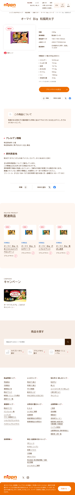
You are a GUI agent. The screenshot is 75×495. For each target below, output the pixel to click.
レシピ (37, 2)
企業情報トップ (57, 404)
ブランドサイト (10, 255)
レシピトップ (32, 378)
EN (56, 5)
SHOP (62, 5)
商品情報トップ (10, 378)
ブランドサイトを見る (57, 89)
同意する (65, 488)
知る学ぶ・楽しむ (34, 5)
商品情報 (29, 2)
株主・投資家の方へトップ (36, 439)
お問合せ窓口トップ (34, 404)
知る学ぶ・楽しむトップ (59, 378)
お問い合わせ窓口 (47, 5)
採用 (51, 2)
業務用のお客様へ (47, 8)
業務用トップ (9, 404)
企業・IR (44, 2)
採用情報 (8, 439)
